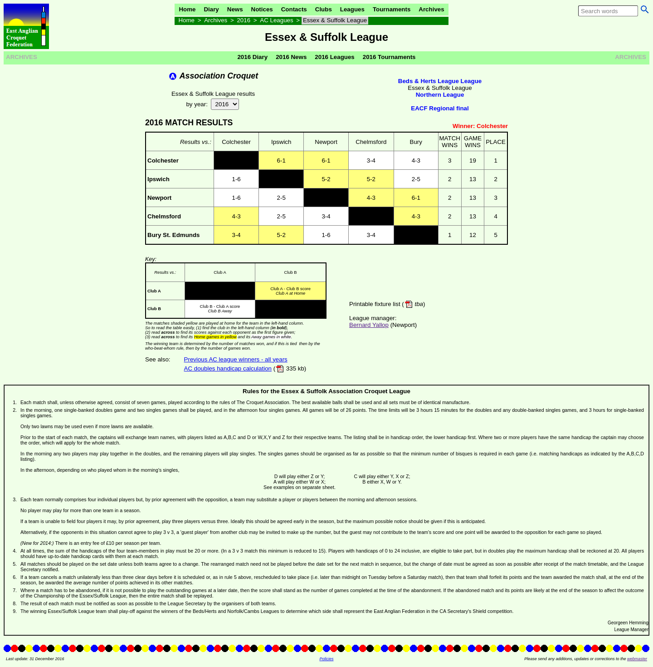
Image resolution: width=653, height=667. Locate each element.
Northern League (440, 94)
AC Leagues (276, 20)
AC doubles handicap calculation (228, 368)
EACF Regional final (439, 108)
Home (187, 9)
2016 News (291, 57)
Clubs (323, 9)
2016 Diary (252, 57)
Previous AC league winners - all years (236, 359)
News (235, 9)
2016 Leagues (334, 57)
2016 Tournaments (389, 57)
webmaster (637, 659)
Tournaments (391, 9)
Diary (211, 9)
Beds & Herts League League (440, 81)
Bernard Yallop (369, 324)
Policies (326, 659)
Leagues (352, 9)
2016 (243, 20)
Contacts (294, 9)
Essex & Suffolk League (335, 20)
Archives (431, 9)
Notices (262, 9)
